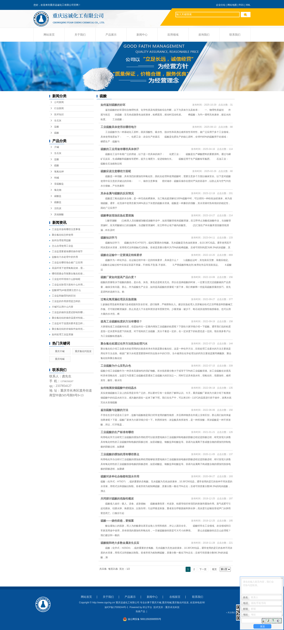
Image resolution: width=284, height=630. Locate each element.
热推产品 (140, 611)
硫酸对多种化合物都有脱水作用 (120, 476)
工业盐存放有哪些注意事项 (66, 229)
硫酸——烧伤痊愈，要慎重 (120, 520)
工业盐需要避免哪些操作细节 (67, 251)
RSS (241, 5)
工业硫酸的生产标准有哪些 (117, 432)
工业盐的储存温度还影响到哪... (68, 312)
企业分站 (220, 5)
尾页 (214, 569)
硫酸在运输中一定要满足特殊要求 (121, 255)
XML (248, 5)
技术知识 (59, 114)
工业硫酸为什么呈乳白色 (116, 365)
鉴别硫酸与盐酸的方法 (114, 410)
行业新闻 (59, 108)
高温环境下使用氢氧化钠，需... (68, 268)
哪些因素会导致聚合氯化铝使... (68, 273)
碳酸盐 (57, 196)
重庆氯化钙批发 (83, 351)
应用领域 (172, 34)
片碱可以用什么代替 (62, 306)
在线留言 (174, 596)
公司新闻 (59, 102)
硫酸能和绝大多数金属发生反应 (120, 542)
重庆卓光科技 (172, 607)
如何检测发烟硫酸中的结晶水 (118, 387)
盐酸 (56, 126)
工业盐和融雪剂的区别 (64, 295)
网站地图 (232, 5)
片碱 (56, 147)
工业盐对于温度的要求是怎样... (68, 323)
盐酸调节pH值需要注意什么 (66, 290)
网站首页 (49, 34)
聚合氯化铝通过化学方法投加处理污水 (124, 343)
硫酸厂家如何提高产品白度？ (118, 277)
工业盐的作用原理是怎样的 (66, 301)
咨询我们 (203, 34)
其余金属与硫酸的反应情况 (117, 193)
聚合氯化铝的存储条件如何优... (68, 329)
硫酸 (56, 132)
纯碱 (56, 177)
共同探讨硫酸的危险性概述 (120, 498)
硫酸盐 (57, 202)
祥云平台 (147, 607)
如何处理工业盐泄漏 (62, 334)
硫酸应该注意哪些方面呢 (116, 171)
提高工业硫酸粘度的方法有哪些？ (121, 321)
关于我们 (80, 34)
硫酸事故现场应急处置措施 (117, 215)
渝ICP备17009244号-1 (116, 607)
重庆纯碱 (59, 359)
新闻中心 (142, 34)
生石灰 (57, 120)
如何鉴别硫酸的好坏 (113, 104)
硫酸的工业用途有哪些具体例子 (120, 149)
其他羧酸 (59, 214)
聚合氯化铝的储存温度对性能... (68, 317)
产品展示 (111, 34)
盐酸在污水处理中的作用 (65, 257)
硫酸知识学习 (109, 237)
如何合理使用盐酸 (61, 240)
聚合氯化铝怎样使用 (62, 234)
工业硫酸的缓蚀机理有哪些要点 (120, 454)
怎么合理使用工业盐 (62, 246)
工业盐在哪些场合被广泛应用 (67, 262)
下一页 (202, 569)
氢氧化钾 (59, 171)
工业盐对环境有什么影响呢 (66, 279)
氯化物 (57, 190)
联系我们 (234, 34)
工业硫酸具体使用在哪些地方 (118, 126)
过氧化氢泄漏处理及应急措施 (118, 299)
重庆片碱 (59, 351)
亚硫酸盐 (59, 183)
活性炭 (57, 208)
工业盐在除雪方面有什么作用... (68, 284)
